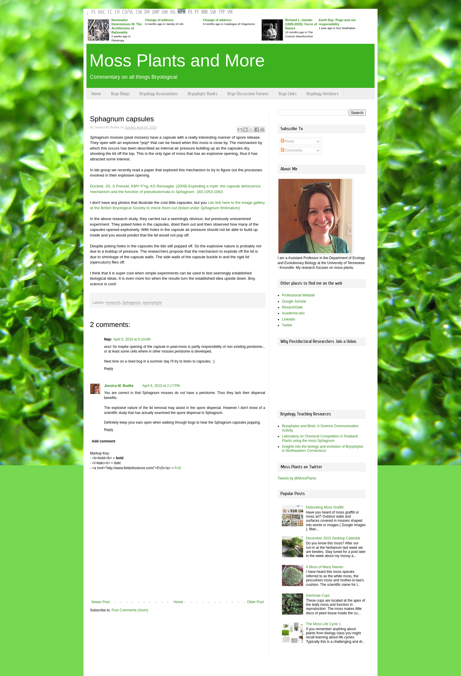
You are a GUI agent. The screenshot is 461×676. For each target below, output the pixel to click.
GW (165, 12)
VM (230, 12)
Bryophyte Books (203, 93)
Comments (291, 150)
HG (172, 12)
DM (147, 12)
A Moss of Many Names (324, 567)
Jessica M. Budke (118, 386)
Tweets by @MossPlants (297, 478)
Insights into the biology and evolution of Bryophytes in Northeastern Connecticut (322, 448)
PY (197, 12)
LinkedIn (288, 319)
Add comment (103, 441)
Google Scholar (294, 301)
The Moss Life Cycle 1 (323, 624)
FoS (178, 468)
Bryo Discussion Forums (248, 93)
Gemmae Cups (318, 595)
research (113, 303)
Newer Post (100, 602)
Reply (108, 369)
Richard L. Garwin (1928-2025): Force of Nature (301, 24)
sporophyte (152, 303)
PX (190, 12)
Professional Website (298, 295)
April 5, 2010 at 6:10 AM (131, 339)
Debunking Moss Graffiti (325, 507)
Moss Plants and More (177, 60)
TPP (221, 12)
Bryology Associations (159, 93)
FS (93, 12)
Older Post (255, 602)
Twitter (287, 325)
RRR (204, 12)
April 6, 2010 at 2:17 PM (161, 386)
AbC (101, 12)
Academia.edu (293, 313)
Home (96, 93)
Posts (287, 141)
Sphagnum (131, 303)
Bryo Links (288, 93)
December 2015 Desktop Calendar (333, 538)
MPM (182, 12)
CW (139, 12)
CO (124, 12)
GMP (155, 12)
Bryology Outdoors (323, 93)
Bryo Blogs (120, 93)
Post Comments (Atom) (129, 610)
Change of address (159, 20)
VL (131, 12)
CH (117, 12)
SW (213, 12)
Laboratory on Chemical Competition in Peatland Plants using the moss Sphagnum (320, 438)
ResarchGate (292, 307)
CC (110, 12)
